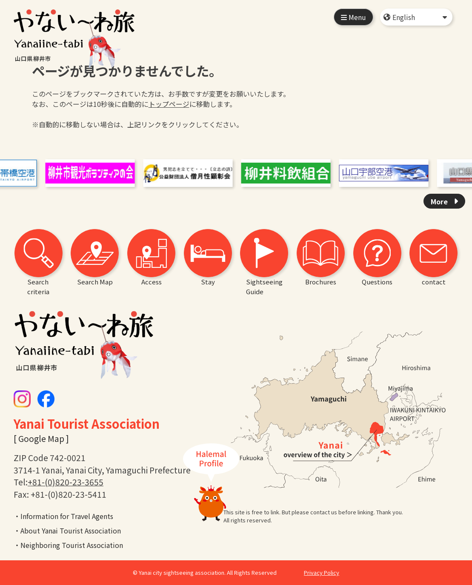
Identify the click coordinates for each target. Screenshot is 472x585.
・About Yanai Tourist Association (67, 530)
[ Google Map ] (41, 438)
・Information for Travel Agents (63, 516)
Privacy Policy (321, 572)
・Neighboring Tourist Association (68, 545)
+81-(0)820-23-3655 (65, 482)
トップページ (169, 104)
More (440, 201)
